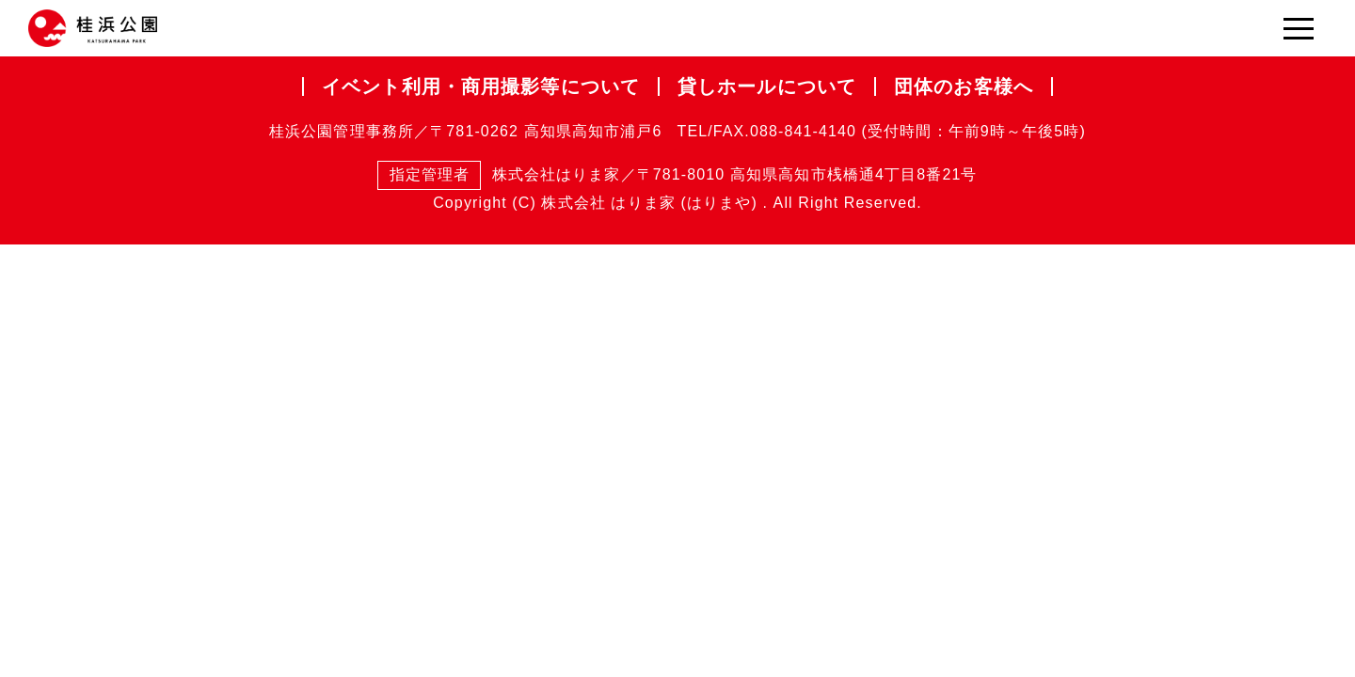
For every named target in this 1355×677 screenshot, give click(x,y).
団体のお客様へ (963, 86)
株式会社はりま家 (498, 175)
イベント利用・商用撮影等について (481, 86)
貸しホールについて (767, 86)
